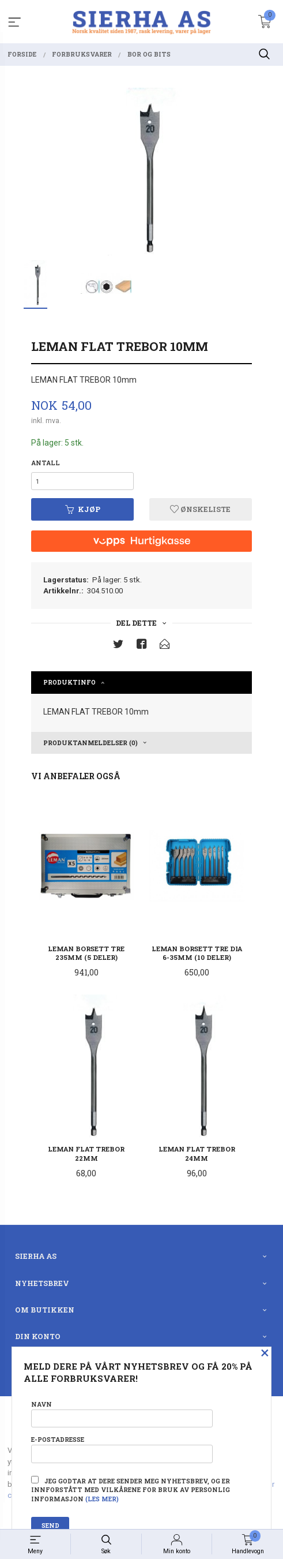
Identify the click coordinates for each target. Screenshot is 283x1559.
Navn (122, 1413)
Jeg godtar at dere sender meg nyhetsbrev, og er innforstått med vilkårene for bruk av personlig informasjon (130, 1490)
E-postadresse (122, 1449)
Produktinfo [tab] (69, 682)
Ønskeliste (200, 509)
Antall (45, 463)
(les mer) (102, 1499)
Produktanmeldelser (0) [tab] (90, 743)
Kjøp (82, 509)
